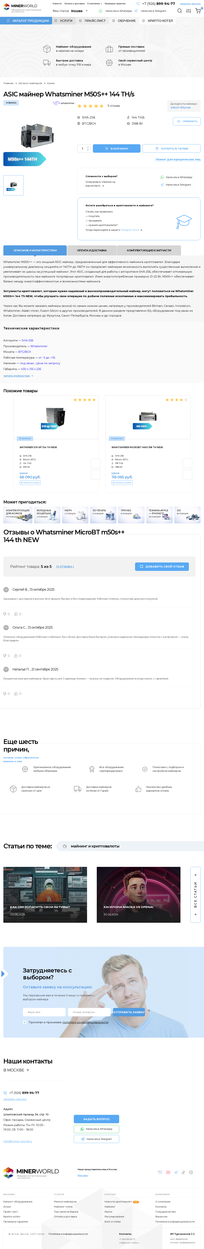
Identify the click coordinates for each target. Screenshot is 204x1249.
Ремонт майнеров (65, 1201)
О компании (93, 3)
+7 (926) (158, 4)
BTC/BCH (24, 352)
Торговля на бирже (66, 1211)
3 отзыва (113, 105)
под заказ (27, 363)
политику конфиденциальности (85, 1022)
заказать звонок (190, 3)
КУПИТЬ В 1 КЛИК (172, 148)
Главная (8, 83)
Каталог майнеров (30, 83)
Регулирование (114, 1216)
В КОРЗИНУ (119, 148)
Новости (57, 3)
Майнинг (110, 1206)
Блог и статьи (113, 1221)
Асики (51, 83)
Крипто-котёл (11, 1216)
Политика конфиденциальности (175, 1221)
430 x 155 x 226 (31, 369)
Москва (83, 1175)
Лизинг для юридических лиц (178, 159)
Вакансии (161, 1216)
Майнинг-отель (63, 1206)
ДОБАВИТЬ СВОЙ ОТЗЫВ (165, 566)
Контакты (160, 1206)
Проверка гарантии (115, 3)
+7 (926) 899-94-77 (127, 1239)
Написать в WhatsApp (119, 11)
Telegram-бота (130, 230)
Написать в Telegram (153, 11)
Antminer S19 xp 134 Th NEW (38, 447)
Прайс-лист (10, 1211)
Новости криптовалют (122, 1201)
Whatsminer (38, 346)
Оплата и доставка (74, 3)
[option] (37, 139)
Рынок (108, 1211)
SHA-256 (27, 340)
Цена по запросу (48, 363)
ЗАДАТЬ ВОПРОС (96, 1119)
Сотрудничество (165, 1211)
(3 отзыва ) (65, 566)
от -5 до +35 (46, 357)
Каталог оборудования (17, 1201)
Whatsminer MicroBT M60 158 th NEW (137, 447)
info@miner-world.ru (17, 1141)
